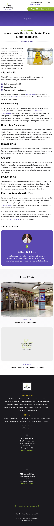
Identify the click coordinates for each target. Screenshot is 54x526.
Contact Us (14, 421)
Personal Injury (12, 404)
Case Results (34, 418)
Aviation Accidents (40, 404)
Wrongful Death (9, 407)
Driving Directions (30, 506)
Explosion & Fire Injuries (25, 407)
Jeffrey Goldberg (27, 251)
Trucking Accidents (39, 399)
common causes (6, 205)
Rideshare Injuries (26, 404)
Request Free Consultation (41, 9)
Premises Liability (24, 399)
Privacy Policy (45, 418)
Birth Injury (12, 399)
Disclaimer (24, 418)
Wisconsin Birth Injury (42, 407)
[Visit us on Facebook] (30, 427)
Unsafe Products (43, 402)
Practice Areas (25, 421)
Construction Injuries (28, 402)
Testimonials (14, 418)
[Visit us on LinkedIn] (24, 427)
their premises (30, 94)
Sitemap (46, 421)
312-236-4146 (35, 5)
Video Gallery (36, 421)
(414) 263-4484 (27, 483)
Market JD (34, 514)
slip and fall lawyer (17, 97)
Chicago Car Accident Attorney (27, 410)
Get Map (20, 506)
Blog (6, 421)
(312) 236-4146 (14, 219)
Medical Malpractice (12, 402)
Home (6, 418)
